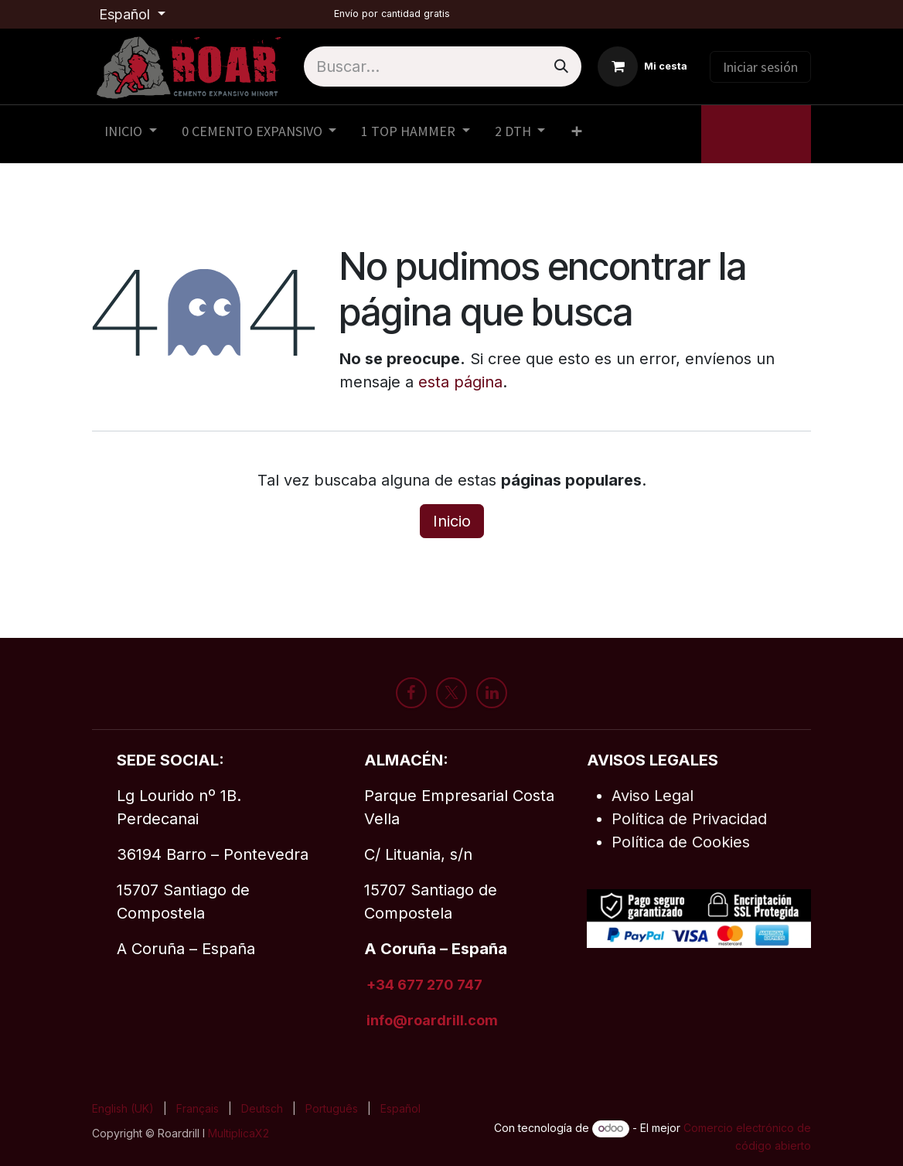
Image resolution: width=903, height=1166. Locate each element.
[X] (451, 692)
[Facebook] (411, 692)
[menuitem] (130, 134)
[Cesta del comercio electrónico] (642, 66)
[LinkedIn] (491, 692)
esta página (460, 382)
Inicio (452, 521)
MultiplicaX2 (240, 1133)
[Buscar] (561, 66)
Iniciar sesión (760, 67)
